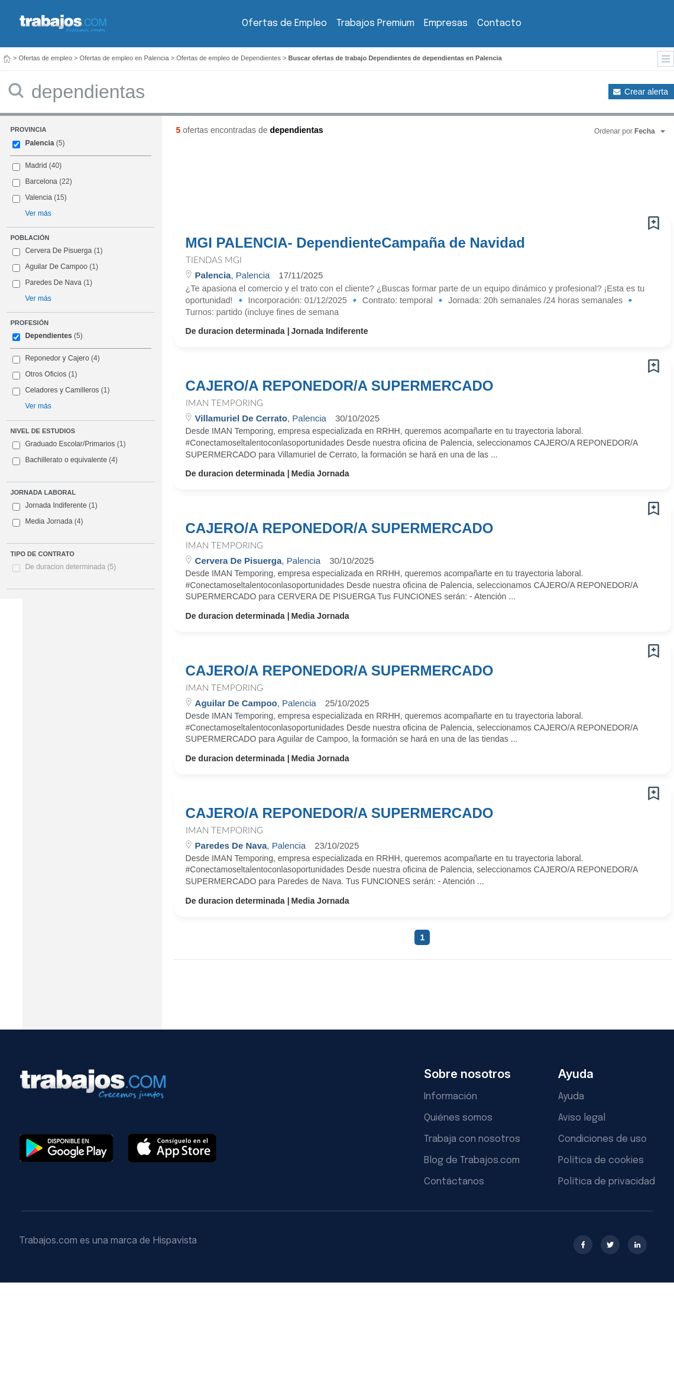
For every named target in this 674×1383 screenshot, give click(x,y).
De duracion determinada (70, 567)
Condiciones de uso (602, 1139)
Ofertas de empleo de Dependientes (228, 57)
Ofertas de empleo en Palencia (124, 57)
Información (450, 1097)
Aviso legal (581, 1118)
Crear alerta (646, 91)
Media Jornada (47, 522)
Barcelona (41, 181)
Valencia (38, 197)
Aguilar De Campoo (56, 266)
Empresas (446, 23)
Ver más (38, 213)
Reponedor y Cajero (57, 358)
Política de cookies (601, 1160)
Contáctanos (454, 1182)
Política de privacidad (606, 1182)
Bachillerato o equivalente (65, 460)
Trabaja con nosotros (472, 1139)
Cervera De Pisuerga (58, 250)
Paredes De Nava (53, 282)
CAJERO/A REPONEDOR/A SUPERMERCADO (340, 386)
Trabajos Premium (375, 23)
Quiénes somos (458, 1118)
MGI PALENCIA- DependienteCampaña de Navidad (355, 243)
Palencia (39, 143)
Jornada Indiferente (54, 506)
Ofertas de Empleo (284, 23)
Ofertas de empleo (46, 57)
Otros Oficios (45, 374)
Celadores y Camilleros (62, 390)
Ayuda (571, 1097)
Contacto (499, 23)
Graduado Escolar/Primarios (68, 444)
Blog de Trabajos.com (472, 1160)
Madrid (36, 165)
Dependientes (48, 336)
